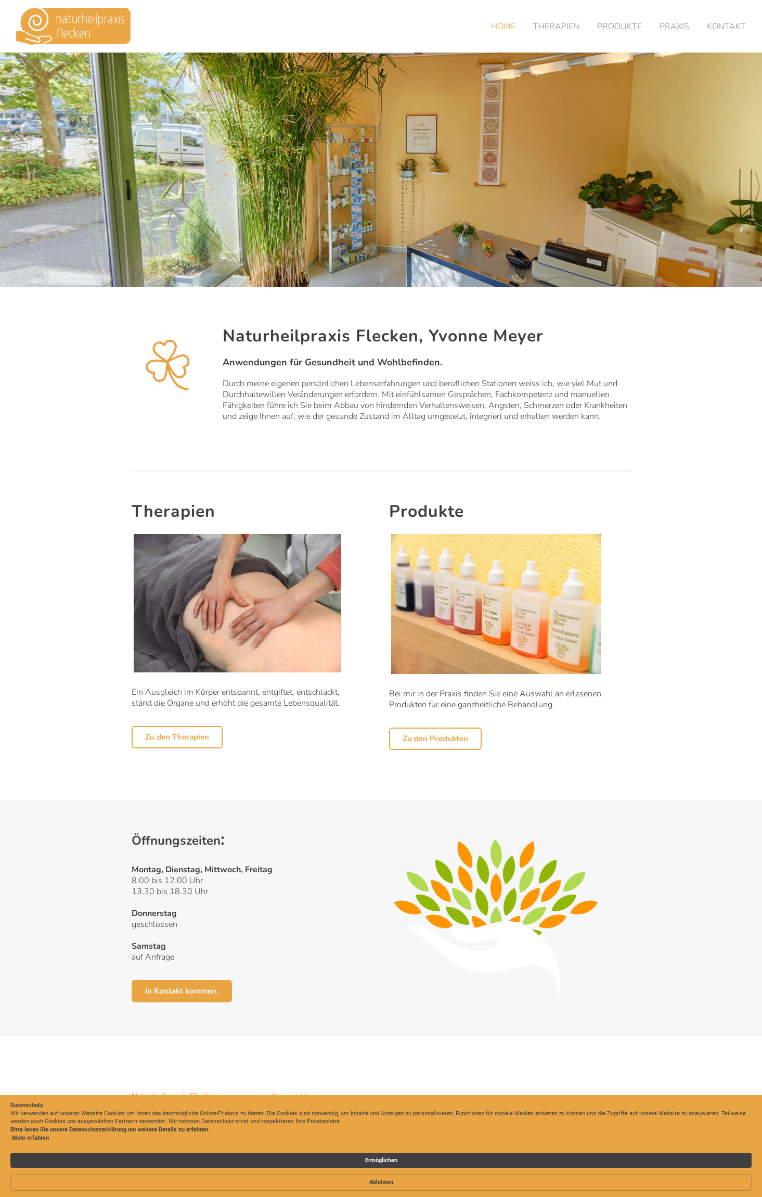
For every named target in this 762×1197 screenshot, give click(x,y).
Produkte (619, 26)
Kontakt (725, 26)
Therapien (556, 26)
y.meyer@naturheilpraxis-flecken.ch (332, 1117)
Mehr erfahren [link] (167, 1182)
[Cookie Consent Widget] (381, 1158)
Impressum (585, 1107)
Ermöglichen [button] (532, 1157)
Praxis (674, 26)
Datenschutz (587, 1118)
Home (502, 26)
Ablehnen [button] (592, 1157)
